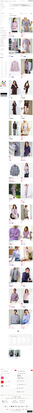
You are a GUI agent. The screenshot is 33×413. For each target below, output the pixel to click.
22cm (6, 66)
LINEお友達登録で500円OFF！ (25, 371)
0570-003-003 (22, 402)
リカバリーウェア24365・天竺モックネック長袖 (14, 74)
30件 (25, 13)
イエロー (27, 339)
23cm (6, 69)
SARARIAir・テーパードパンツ (24, 95)
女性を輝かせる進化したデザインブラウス (3, 46)
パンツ (1, 18)
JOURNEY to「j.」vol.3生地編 (2, 40)
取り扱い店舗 (1, 54)
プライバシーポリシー (12, 409)
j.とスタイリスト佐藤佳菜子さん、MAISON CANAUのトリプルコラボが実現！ (3, 36)
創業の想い (16, 398)
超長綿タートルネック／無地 (12, 33)
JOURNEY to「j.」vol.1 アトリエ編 (2, 44)
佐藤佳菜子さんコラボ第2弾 (3, 32)
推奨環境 (23, 409)
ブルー (21, 339)
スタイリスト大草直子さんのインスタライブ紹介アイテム (3, 38)
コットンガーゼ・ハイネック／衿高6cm (25, 325)
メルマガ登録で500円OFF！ (9, 371)
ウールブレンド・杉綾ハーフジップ (12, 304)
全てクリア (4, 95)
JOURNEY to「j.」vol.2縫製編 (2, 42)
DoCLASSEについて (8, 398)
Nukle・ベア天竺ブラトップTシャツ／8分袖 (25, 33)
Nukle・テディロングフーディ (12, 220)
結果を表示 (4, 93)
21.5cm (6, 65)
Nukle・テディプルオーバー (24, 262)
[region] (16, 1)
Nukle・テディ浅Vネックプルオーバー (25, 199)
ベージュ (12, 339)
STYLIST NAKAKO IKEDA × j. (3, 33)
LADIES (5, 1)
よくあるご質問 (19, 398)
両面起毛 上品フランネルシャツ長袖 (12, 241)
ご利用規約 (7, 409)
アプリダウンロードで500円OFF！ (6, 373)
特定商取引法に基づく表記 (18, 409)
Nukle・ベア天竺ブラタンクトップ (24, 136)
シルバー (12, 342)
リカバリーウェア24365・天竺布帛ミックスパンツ (14, 54)
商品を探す (30, 411)
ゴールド (17, 342)
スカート (1, 22)
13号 (2, 77)
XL (2, 67)
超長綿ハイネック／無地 (23, 283)
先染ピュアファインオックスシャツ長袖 (13, 325)
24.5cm (6, 74)
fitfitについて (12, 398)
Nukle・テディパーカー (23, 241)
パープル (14, 15)
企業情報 (26, 409)
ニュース (26, 398)
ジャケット (1, 19)
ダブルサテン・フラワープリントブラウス (25, 220)
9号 (2, 74)
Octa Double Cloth (3, 6)
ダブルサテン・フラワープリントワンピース (13, 199)
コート (1, 14)
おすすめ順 (21, 13)
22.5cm (6, 68)
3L (2, 70)
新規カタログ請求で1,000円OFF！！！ (22, 373)
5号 (2, 71)
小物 (0, 24)
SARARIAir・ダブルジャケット (12, 136)
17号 (6, 63)
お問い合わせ (23, 398)
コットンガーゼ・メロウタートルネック (13, 262)
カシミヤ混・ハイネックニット (12, 157)
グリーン (17, 339)
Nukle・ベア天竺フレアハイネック (24, 178)
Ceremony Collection (2, 7)
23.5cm (6, 71)
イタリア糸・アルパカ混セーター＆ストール (25, 74)
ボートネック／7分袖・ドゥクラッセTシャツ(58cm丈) (26, 157)
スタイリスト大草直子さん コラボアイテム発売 (3, 30)
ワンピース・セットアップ (3, 15)
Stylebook (1, 50)
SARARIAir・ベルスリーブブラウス (12, 95)
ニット (1, 23)
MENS (7, 1)
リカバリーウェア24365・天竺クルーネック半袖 (26, 54)
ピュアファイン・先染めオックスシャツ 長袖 (13, 178)
